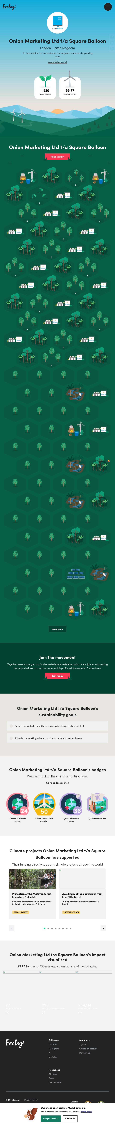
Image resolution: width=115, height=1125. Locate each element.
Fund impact (57, 156)
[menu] (108, 7)
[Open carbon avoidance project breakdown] (70, 88)
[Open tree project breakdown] (45, 88)
